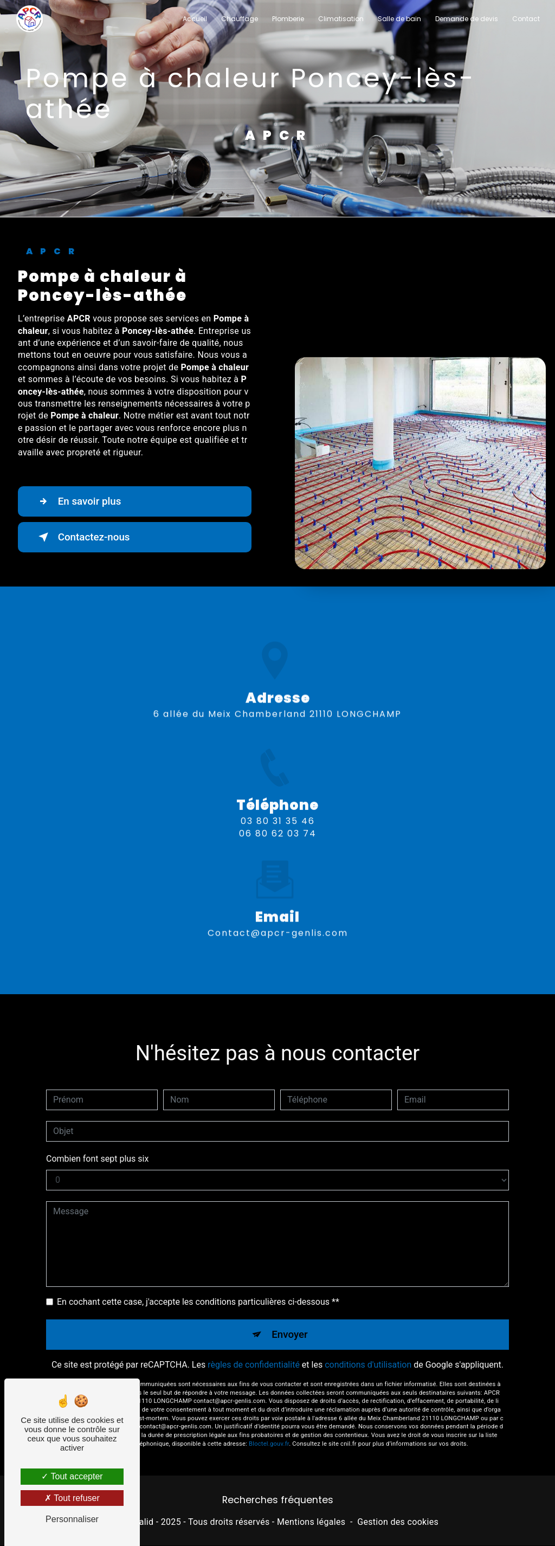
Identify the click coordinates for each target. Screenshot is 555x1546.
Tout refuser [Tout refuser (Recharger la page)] (72, 1498)
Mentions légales (311, 1522)
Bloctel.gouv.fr (269, 1431)
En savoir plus (79, 501)
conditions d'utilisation (368, 1353)
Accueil (194, 18)
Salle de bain (399, 18)
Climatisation (340, 18)
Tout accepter (71, 1476)
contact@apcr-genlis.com (278, 920)
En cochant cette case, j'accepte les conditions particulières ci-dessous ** (198, 1289)
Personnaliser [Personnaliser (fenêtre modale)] (72, 1519)
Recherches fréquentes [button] (277, 1500)
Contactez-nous (83, 537)
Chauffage (239, 18)
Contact (525, 18)
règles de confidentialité (254, 1353)
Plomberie (288, 18)
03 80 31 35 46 (278, 833)
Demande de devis (466, 18)
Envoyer (290, 1322)
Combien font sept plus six (97, 1146)
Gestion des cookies (397, 1522)
